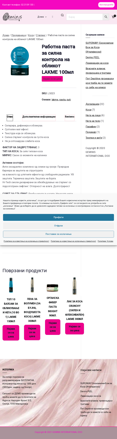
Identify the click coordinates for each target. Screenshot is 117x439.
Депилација (92, 104)
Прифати (59, 217)
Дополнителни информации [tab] (38, 116)
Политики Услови (105, 241)
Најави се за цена (52, 79)
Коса (31, 35)
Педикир (91, 132)
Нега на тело (93, 121)
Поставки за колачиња (58, 234)
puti (69, 99)
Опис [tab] (10, 116)
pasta (62, 99)
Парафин (91, 126)
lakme (55, 99)
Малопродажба (106, 5)
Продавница (18, 35)
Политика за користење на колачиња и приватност (26, 241)
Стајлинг (41, 35)
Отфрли (58, 225)
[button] (45, 17)
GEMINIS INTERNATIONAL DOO (67, 432)
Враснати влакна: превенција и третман (98, 70)
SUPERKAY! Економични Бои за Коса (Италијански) (99, 47)
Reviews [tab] (69, 116)
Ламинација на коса (97, 63)
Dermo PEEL (92, 57)
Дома (42, 17)
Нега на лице (93, 115)
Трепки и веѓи (94, 137)
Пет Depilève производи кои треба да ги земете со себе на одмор (100, 83)
